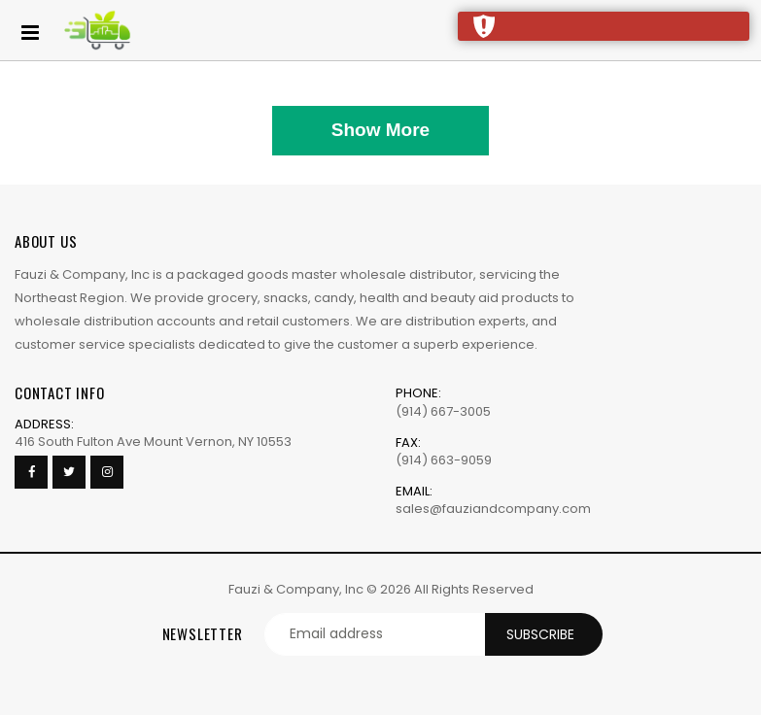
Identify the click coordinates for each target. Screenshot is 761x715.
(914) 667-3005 (443, 411)
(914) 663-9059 (444, 460)
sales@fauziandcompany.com (493, 508)
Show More (380, 129)
